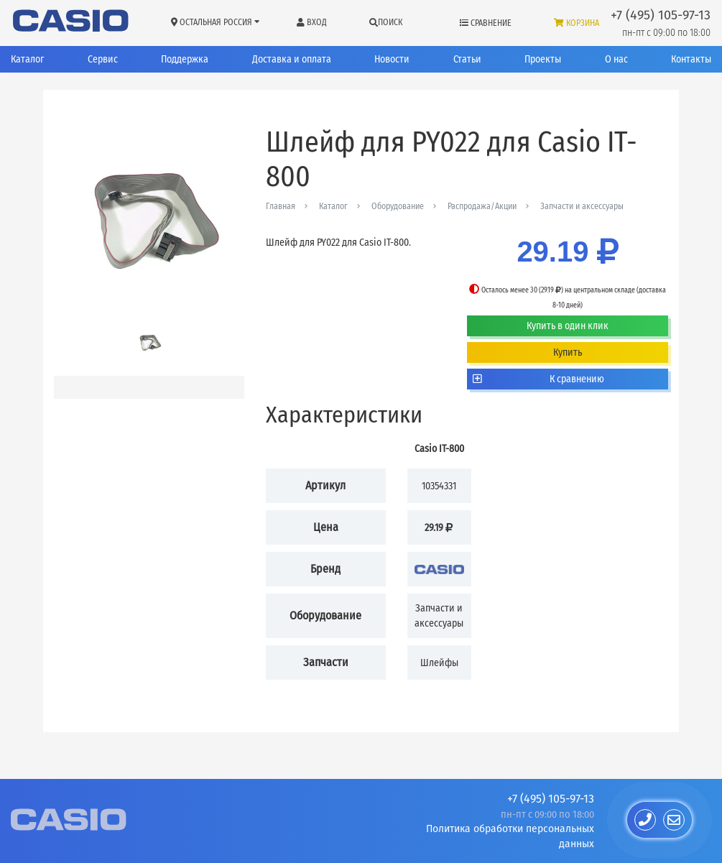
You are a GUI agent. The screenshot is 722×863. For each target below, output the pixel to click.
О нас (616, 59)
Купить (567, 352)
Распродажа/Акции (482, 206)
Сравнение (486, 23)
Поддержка (184, 59)
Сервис (103, 59)
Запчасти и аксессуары (582, 206)
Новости (391, 59)
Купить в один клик (567, 326)
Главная (280, 206)
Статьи (467, 59)
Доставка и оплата (291, 59)
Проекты (542, 59)
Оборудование (397, 206)
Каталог (27, 59)
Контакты (691, 59)
